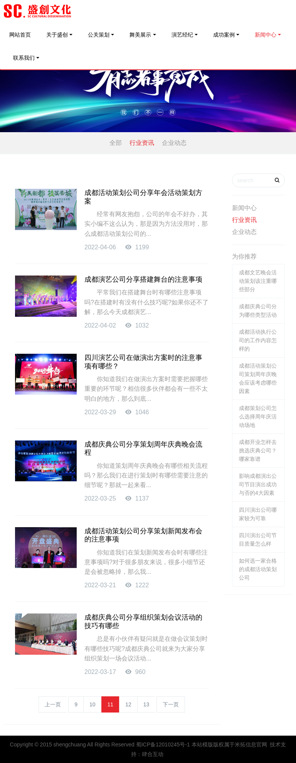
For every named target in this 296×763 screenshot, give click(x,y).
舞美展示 (140, 35)
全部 (115, 142)
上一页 (53, 704)
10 (92, 704)
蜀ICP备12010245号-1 (163, 744)
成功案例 (224, 35)
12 (128, 704)
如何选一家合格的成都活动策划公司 (258, 569)
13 (146, 704)
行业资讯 (142, 142)
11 (111, 704)
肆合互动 (152, 754)
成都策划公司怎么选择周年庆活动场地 (258, 416)
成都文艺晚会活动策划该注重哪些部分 (258, 280)
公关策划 (98, 35)
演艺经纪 (182, 35)
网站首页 (20, 35)
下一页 (171, 704)
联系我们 (24, 58)
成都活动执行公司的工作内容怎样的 (258, 340)
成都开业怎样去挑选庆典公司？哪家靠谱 (258, 450)
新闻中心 (265, 35)
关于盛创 (57, 35)
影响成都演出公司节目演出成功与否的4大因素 (258, 484)
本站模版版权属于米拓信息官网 (229, 744)
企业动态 (174, 142)
